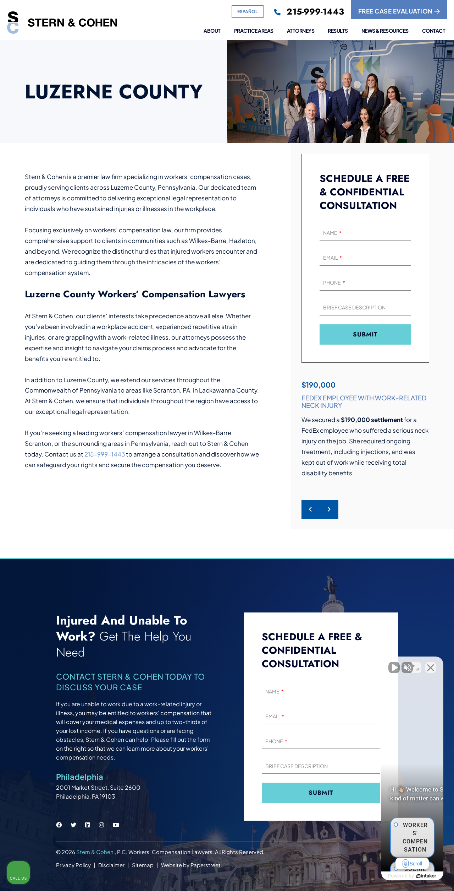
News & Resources (385, 31)
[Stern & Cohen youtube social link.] (116, 824)
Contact (433, 31)
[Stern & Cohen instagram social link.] (101, 824)
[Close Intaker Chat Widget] (430, 664)
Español (247, 11)
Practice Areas (253, 31)
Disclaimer (111, 865)
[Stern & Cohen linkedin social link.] (87, 824)
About (212, 31)
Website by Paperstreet (191, 865)
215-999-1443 (104, 454)
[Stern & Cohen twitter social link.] (73, 824)
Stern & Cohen (95, 851)
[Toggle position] (415, 664)
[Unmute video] (328, 664)
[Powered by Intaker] (393, 876)
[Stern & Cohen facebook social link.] (59, 824)
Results (338, 31)
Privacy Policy (73, 865)
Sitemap (143, 865)
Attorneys (301, 31)
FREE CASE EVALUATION (399, 11)
